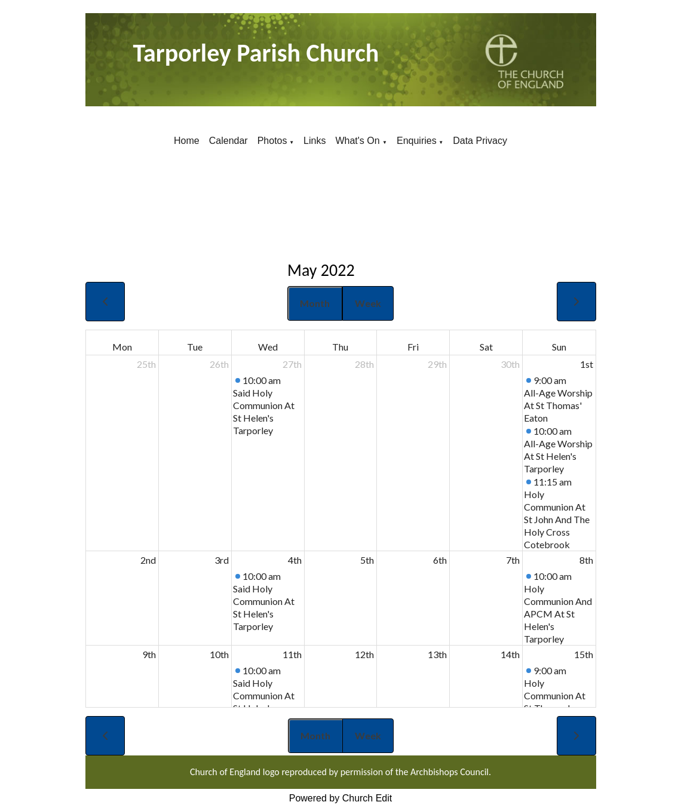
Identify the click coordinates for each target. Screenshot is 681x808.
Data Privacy (480, 141)
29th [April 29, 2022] (437, 364)
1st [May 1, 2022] (586, 364)
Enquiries (417, 141)
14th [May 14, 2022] (510, 654)
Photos (272, 141)
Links (314, 141)
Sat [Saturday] (486, 346)
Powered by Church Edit (340, 798)
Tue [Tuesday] (195, 346)
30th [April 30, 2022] (510, 364)
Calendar (228, 141)
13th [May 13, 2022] (437, 654)
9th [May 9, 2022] (149, 654)
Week (368, 303)
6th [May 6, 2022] (440, 560)
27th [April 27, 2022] (292, 364)
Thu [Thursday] (340, 346)
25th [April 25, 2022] (146, 364)
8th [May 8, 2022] (586, 560)
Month (315, 303)
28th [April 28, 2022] (364, 364)
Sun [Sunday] (559, 346)
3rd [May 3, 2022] (221, 560)
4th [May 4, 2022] (295, 560)
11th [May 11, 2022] (292, 654)
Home (187, 141)
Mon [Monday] (122, 346)
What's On (358, 141)
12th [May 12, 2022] (364, 654)
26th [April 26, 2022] (219, 364)
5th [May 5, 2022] (367, 560)
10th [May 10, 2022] (219, 654)
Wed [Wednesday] (268, 346)
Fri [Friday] (413, 346)
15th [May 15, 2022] (583, 654)
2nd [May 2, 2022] (148, 560)
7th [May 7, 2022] (513, 560)
